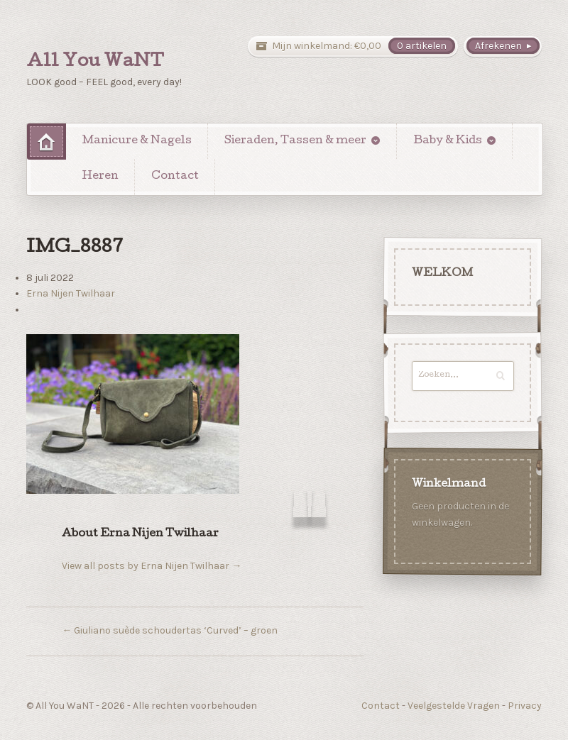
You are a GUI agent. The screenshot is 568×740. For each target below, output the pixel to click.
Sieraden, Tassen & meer (295, 141)
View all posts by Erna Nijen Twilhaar (151, 566)
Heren (100, 176)
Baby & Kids (447, 141)
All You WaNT (95, 62)
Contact (175, 176)
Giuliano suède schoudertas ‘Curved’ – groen (170, 630)
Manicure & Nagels (137, 141)
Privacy (525, 706)
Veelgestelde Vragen (454, 706)
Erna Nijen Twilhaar (70, 293)
